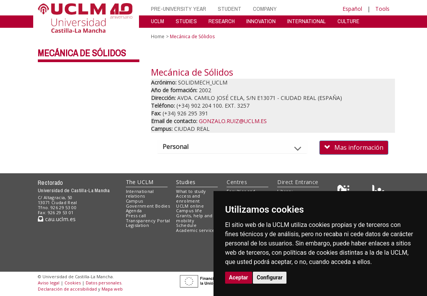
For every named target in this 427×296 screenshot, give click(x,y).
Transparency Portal (148, 220)
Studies (185, 182)
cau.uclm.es (57, 219)
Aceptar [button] (238, 277)
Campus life (189, 210)
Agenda (134, 210)
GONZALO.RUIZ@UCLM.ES (233, 121)
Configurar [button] (270, 277)
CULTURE (348, 21)
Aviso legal (48, 283)
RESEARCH (221, 21)
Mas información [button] (353, 147)
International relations (140, 193)
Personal (182, 146)
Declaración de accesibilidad (67, 289)
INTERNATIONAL (306, 21)
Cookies (72, 283)
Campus (134, 201)
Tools (382, 8)
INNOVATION (261, 21)
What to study (191, 191)
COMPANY (265, 9)
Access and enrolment (188, 198)
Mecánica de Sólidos (82, 53)
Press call (136, 215)
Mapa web (112, 289)
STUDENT (229, 9)
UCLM (157, 21)
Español (352, 8)
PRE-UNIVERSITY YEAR (178, 9)
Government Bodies (148, 206)
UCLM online (190, 206)
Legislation (137, 225)
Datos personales (103, 283)
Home (157, 36)
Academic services (196, 230)
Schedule (186, 225)
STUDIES (186, 21)
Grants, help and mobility (194, 218)
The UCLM (140, 182)
